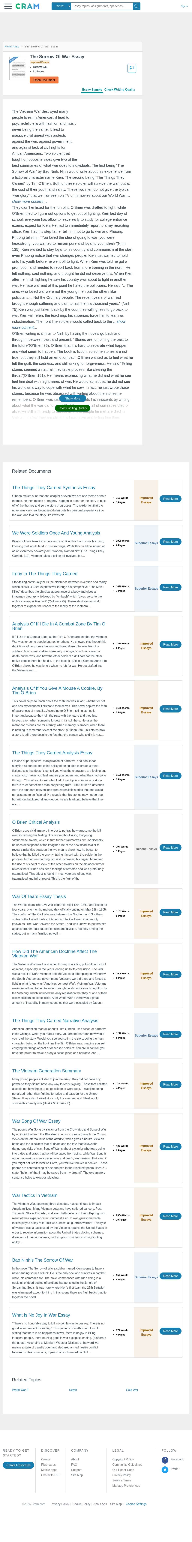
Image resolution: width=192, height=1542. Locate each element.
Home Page (12, 46)
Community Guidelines (127, 1464)
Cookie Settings (136, 1504)
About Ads (101, 1504)
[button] (8, 6)
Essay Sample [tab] (92, 89)
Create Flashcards (18, 1465)
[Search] (136, 6)
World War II (20, 1390)
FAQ (74, 1464)
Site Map (77, 1475)
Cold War (132, 1390)
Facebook (176, 1459)
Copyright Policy (123, 1459)
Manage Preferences (126, 1485)
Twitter (174, 1469)
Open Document (44, 80)
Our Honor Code (123, 1469)
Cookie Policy (82, 1504)
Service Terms (121, 1480)
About (75, 1459)
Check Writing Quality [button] (72, 408)
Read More (170, 498)
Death (73, 1390)
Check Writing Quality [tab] (119, 89)
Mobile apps (49, 1469)
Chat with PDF (50, 1475)
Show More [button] (72, 398)
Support (76, 1469)
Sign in (184, 6)
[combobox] (61, 6)
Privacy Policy (121, 1475)
